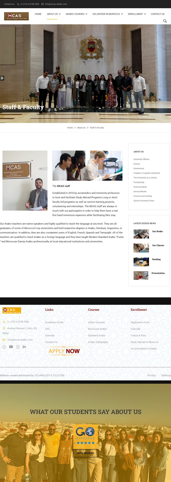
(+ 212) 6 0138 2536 (28, 4)
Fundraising (139, 182)
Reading (156, 259)
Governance (139, 168)
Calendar (50, 335)
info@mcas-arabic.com (54, 4)
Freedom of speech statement (147, 173)
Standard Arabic (96, 335)
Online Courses (96, 322)
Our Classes (158, 245)
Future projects (140, 187)
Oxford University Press (144, 200)
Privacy (151, 375)
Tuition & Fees (138, 335)
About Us (52, 14)
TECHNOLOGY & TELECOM (49, 375)
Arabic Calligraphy (98, 341)
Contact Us (157, 14)
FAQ (47, 328)
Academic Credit (54, 322)
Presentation (158, 272)
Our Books (157, 231)
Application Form (140, 322)
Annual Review (140, 191)
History (137, 164)
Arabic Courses (75, 14)
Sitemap (166, 375)
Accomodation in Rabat (144, 348)
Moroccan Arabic (97, 328)
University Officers (141, 159)
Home (38, 14)
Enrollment (135, 14)
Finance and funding (143, 196)
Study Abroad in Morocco (145, 341)
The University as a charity (145, 177)
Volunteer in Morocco (106, 14)
